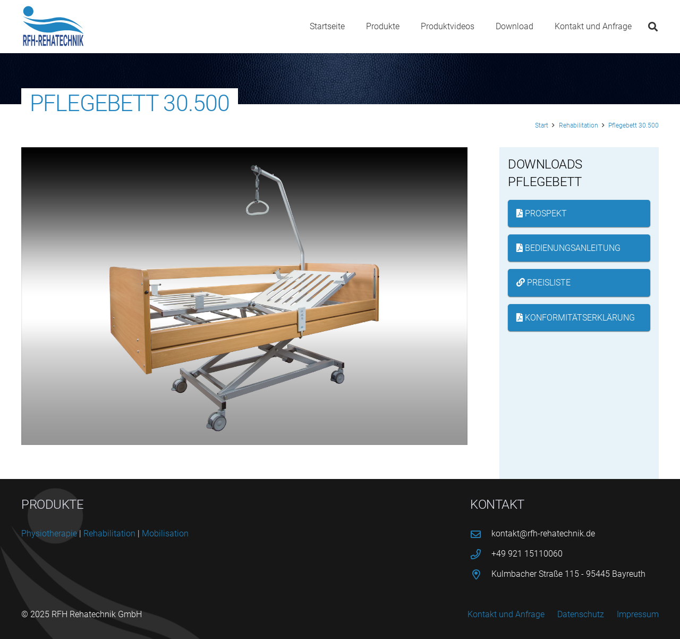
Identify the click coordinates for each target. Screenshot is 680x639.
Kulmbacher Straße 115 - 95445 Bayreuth (568, 574)
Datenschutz (580, 614)
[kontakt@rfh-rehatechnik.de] (480, 534)
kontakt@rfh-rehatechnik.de (543, 533)
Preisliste (543, 283)
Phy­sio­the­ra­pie (49, 533)
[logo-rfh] (53, 26)
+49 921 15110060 (527, 554)
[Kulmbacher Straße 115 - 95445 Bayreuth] (480, 574)
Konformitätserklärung (575, 318)
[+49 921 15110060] (480, 554)
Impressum (638, 614)
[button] (653, 26)
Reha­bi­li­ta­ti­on (109, 533)
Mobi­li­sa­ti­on (165, 533)
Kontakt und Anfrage (506, 614)
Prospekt (541, 213)
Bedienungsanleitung (568, 248)
